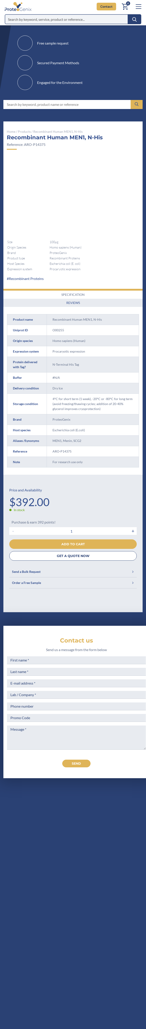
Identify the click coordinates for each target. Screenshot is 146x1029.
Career (42, 920)
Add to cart (73, 544)
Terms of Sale (92, 886)
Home (11, 131)
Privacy (87, 878)
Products (24, 131)
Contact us (76, 640)
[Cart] (125, 6)
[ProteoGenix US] (18, 6)
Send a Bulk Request (73, 572)
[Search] (134, 19)
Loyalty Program (94, 925)
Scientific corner (50, 903)
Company (45, 886)
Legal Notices (92, 895)
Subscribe (98, 988)
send (76, 763)
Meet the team (49, 895)
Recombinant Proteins (26, 278)
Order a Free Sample (73, 583)
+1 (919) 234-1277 (63, 838)
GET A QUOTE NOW (73, 556)
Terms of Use (92, 903)
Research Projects (52, 912)
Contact (106, 7)
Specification (73, 294)
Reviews (73, 303)
